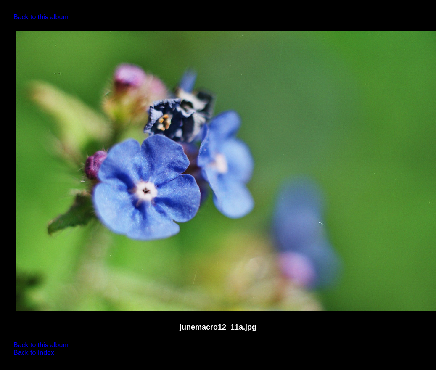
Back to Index (33, 352)
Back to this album (41, 17)
